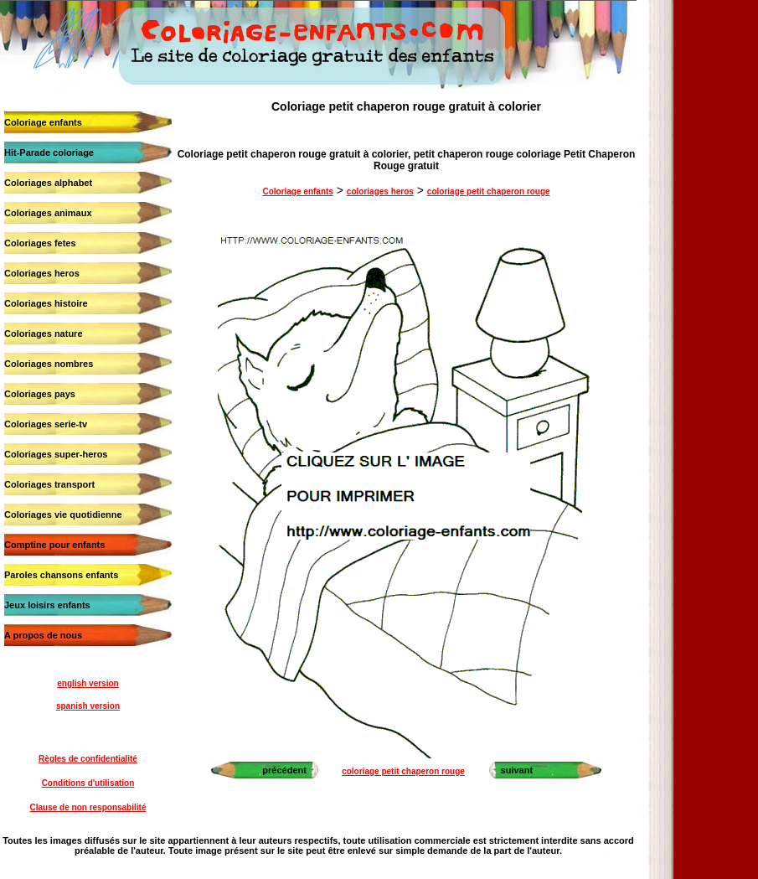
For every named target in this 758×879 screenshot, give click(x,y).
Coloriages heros (42, 273)
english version (87, 683)
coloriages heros (380, 191)
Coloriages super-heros (55, 454)
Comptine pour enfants (54, 545)
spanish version (88, 706)
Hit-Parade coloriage (49, 152)
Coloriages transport (49, 484)
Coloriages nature (43, 333)
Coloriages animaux (48, 213)
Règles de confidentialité (88, 758)
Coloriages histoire (46, 303)
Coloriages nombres (48, 364)
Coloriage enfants (43, 122)
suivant (517, 770)
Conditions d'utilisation (88, 783)
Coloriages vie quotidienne (63, 514)
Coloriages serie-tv (45, 424)
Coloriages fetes (40, 243)
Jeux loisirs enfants (47, 605)
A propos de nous (43, 635)
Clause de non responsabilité (88, 807)
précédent (284, 770)
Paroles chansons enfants (61, 575)
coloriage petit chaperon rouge (488, 191)
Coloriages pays (39, 394)
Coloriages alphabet (48, 183)
